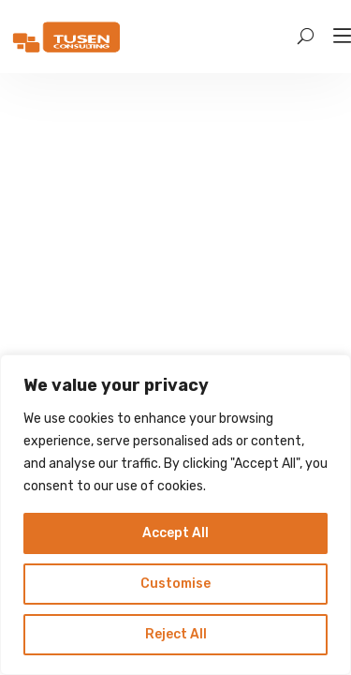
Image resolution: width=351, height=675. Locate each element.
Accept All (175, 533)
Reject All (176, 634)
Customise (175, 584)
